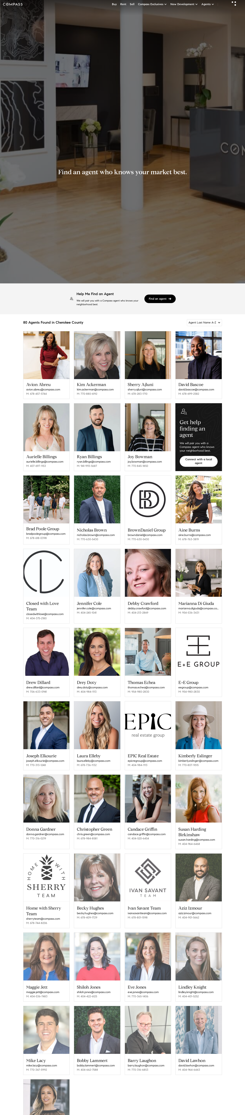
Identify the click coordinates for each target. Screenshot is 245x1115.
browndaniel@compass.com (145, 535)
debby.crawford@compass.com (147, 608)
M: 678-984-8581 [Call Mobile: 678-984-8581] (87, 838)
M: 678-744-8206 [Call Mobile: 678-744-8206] (36, 921)
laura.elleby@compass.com (93, 760)
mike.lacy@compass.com (41, 1061)
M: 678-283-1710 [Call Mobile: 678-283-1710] (137, 393)
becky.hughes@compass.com (95, 912)
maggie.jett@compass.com (42, 989)
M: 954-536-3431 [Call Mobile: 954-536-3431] (188, 612)
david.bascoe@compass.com (196, 389)
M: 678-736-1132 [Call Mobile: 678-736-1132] (87, 765)
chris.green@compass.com (93, 834)
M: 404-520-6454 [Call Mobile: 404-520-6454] (138, 838)
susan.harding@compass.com (196, 839)
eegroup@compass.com (193, 687)
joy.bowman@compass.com (145, 461)
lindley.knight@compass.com (196, 989)
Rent (123, 4)
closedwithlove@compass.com (45, 614)
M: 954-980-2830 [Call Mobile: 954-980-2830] (138, 691)
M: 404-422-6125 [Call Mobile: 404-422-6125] (87, 994)
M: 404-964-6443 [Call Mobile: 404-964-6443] (189, 1066)
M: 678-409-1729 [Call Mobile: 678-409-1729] (87, 916)
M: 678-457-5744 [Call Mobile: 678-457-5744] (36, 393)
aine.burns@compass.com (194, 535)
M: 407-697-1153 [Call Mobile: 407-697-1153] (36, 466)
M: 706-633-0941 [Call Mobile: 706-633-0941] (36, 691)
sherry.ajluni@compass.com (145, 389)
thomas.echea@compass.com (146, 687)
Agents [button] (207, 4)
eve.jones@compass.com (143, 989)
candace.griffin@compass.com (147, 834)
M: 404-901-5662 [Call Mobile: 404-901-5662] (188, 916)
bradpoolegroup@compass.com (46, 533)
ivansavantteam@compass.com (147, 912)
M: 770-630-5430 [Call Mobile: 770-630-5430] (87, 539)
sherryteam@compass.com (43, 917)
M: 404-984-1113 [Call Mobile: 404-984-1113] (87, 691)
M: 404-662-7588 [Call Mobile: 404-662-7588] (87, 1066)
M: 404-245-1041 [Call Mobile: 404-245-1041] (87, 612)
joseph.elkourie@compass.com (45, 760)
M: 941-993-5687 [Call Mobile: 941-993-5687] (87, 466)
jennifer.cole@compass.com (94, 608)
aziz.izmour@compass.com (194, 912)
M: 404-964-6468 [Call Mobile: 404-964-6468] (189, 844)
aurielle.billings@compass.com (44, 461)
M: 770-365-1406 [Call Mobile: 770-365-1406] (138, 994)
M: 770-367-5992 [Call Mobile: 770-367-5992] (36, 1066)
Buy (114, 4)
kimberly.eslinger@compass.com (198, 760)
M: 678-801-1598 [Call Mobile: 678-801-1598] (138, 916)
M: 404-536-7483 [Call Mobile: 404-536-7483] (36, 994)
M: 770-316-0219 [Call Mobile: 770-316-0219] (36, 838)
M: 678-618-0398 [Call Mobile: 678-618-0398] (36, 538)
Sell (132, 4)
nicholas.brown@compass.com (96, 535)
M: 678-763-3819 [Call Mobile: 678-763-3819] (188, 539)
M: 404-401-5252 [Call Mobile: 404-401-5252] (188, 994)
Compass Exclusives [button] (152, 4)
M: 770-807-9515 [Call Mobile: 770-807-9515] (188, 765)
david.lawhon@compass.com (196, 1061)
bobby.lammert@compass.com (96, 1061)
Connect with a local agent (198, 461)
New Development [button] (184, 4)
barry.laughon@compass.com (146, 1061)
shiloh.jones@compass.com (94, 989)
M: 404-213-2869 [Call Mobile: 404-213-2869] (138, 612)
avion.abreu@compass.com (43, 389)
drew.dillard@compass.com (43, 687)
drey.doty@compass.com (92, 687)
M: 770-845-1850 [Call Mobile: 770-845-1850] (138, 466)
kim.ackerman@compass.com (95, 389)
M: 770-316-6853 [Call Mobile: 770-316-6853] (138, 1066)
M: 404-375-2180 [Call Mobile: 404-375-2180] (36, 618)
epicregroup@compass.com (145, 760)
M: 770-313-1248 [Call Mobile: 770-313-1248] (36, 765)
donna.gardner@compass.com (45, 834)
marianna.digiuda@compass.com (198, 608)
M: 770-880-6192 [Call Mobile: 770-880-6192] (87, 393)
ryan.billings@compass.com (94, 461)
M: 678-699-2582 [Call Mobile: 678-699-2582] (188, 393)
